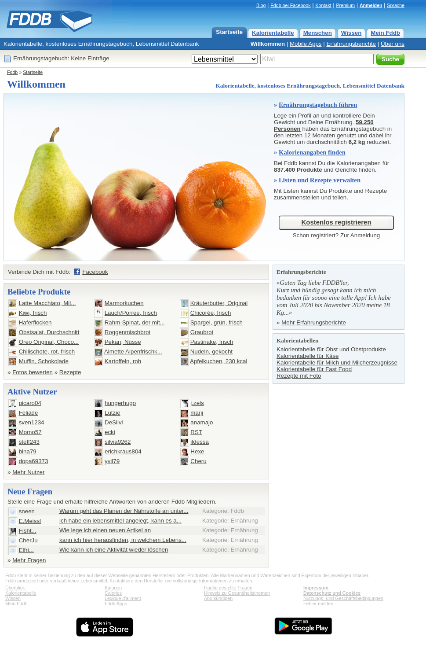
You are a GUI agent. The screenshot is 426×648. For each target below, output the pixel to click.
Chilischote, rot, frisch (47, 351)
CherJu (28, 540)
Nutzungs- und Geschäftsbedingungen (343, 598)
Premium (345, 5)
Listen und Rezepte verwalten (319, 180)
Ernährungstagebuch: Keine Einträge (61, 58)
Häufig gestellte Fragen (228, 587)
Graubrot (202, 332)
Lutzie (112, 412)
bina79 (27, 451)
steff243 (29, 441)
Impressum (315, 587)
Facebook (95, 272)
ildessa (199, 441)
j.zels (197, 403)
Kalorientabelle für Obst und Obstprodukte (331, 349)
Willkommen (268, 43)
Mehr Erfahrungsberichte (313, 322)
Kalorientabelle (273, 32)
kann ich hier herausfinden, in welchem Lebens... (122, 540)
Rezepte (70, 372)
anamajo (201, 422)
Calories (113, 593)
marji (196, 412)
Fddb (12, 72)
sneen (27, 511)
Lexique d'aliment (123, 598)
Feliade (28, 412)
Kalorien (113, 587)
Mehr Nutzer (28, 472)
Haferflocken (35, 322)
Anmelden (371, 5)
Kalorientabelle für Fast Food (314, 369)
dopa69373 (33, 461)
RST (196, 432)
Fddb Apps (116, 603)
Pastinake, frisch (211, 342)
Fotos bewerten (32, 372)
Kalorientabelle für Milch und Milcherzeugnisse (337, 362)
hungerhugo (120, 403)
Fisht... (27, 530)
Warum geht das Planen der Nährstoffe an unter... (123, 511)
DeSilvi (114, 422)
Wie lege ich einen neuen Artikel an (105, 530)
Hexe (197, 451)
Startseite (229, 32)
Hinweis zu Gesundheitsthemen (237, 593)
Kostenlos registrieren (336, 222)
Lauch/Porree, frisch (131, 312)
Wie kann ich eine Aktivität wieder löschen (113, 549)
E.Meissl (30, 521)
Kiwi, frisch (33, 312)
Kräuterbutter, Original (219, 303)
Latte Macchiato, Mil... (47, 303)
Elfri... (26, 550)
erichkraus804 (123, 451)
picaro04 (30, 403)
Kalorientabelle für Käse (308, 356)
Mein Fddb (385, 32)
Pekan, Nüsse (123, 342)
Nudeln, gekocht (211, 351)
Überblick (15, 587)
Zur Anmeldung (360, 235)
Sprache (395, 5)
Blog (261, 5)
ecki (110, 432)
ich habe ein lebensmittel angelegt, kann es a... (120, 520)
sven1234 (31, 422)
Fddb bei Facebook (290, 5)
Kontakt (323, 5)
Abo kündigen (218, 598)
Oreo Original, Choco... (49, 342)
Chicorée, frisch (210, 312)
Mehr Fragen (29, 560)
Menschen (317, 32)
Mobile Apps (306, 43)
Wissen (351, 32)
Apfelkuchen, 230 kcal (218, 361)
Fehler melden (318, 603)
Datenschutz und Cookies (331, 593)
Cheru (198, 461)
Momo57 (30, 432)
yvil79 (112, 461)
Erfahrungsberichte (351, 43)
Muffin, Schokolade (44, 361)
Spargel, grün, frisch (216, 322)
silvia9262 (118, 441)
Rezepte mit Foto (299, 375)
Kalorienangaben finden (312, 152)
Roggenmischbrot (127, 332)
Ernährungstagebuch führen (318, 104)
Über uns (392, 43)
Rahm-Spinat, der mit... (135, 322)
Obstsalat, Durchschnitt (49, 332)
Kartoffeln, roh (123, 361)
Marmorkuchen (124, 303)
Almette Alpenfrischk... (133, 351)
